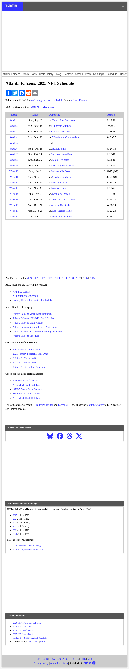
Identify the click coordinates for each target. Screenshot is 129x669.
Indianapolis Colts (60, 171)
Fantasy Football (73, 74)
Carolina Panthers (60, 131)
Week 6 (14, 148)
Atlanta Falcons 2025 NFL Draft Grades (33, 318)
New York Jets (58, 188)
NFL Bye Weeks (21, 291)
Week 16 (13, 205)
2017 (78, 278)
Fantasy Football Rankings (26, 349)
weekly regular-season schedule (46, 100)
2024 (29, 278)
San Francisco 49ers (61, 154)
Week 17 (13, 210)
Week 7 (14, 154)
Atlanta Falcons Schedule (26, 335)
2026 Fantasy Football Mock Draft (30, 353)
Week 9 (14, 165)
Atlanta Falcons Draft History (28, 322)
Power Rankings (94, 74)
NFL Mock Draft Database (26, 380)
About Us (55, 663)
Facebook (63, 404)
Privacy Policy (40, 663)
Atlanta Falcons (11, 74)
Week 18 (13, 216)
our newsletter (96, 404)
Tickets (124, 74)
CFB (45, 659)
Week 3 (14, 131)
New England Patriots (62, 165)
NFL (30, 641)
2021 (50, 278)
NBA (36, 641)
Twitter (49, 404)
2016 (85, 278)
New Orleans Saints (61, 182)
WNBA (60, 659)
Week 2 (14, 126)
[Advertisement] (64, 41)
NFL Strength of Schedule (26, 296)
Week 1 (14, 120)
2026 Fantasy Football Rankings (27, 545)
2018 (71, 278)
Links (65, 663)
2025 (15, 515)
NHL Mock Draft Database (27, 398)
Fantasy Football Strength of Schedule (32, 300)
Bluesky (40, 404)
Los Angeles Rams (62, 210)
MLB (42, 641)
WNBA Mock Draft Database (28, 389)
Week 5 (14, 143)
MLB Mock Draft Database (27, 393)
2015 (92, 278)
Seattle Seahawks (61, 194)
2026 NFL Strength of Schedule (29, 367)
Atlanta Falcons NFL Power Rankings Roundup (37, 331)
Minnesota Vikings (61, 126)
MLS (90, 659)
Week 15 (13, 199)
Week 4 (14, 137)
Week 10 (13, 171)
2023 (36, 278)
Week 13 (13, 188)
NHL (83, 659)
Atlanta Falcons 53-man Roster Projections (35, 327)
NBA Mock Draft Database (27, 385)
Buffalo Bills (59, 148)
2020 (57, 278)
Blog (58, 74)
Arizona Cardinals (60, 205)
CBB (68, 659)
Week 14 (13, 194)
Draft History (46, 74)
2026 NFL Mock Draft (43, 107)
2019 (64, 278)
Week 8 (14, 160)
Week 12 (13, 182)
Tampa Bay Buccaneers (64, 120)
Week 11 (13, 177)
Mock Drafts (30, 74)
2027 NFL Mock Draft (24, 362)
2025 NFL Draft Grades (23, 626)
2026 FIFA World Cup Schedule (27, 623)
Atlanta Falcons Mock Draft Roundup (32, 314)
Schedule (111, 74)
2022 (43, 278)
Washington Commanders (65, 137)
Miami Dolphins (60, 160)
